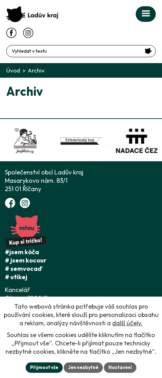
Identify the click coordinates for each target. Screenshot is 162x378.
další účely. (127, 323)
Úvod (13, 70)
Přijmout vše (44, 367)
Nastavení (120, 367)
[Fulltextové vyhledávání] (81, 51)
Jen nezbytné (83, 367)
